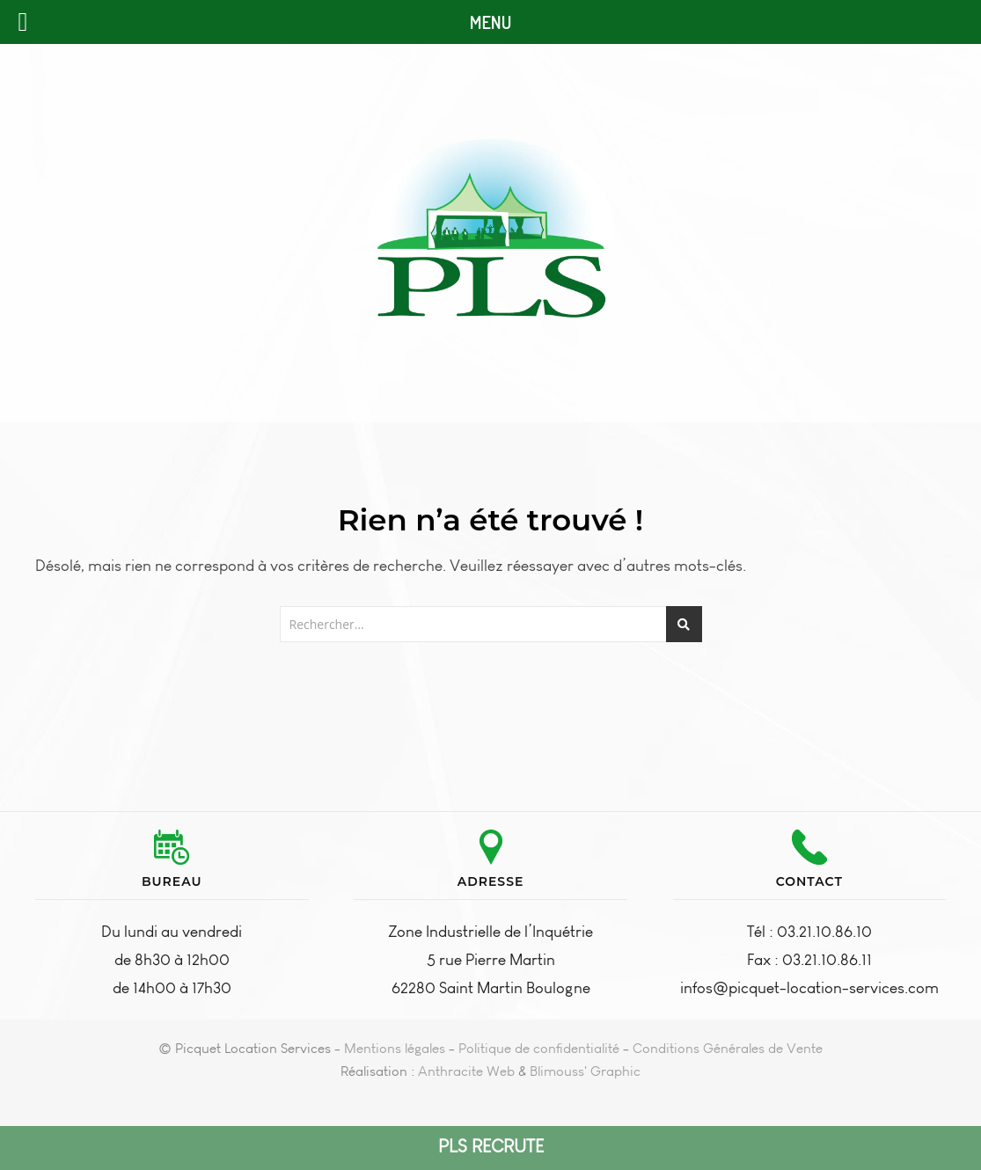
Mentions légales (394, 1048)
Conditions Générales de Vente (728, 1048)
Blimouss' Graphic (585, 1071)
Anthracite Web (466, 1071)
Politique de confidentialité (538, 1048)
